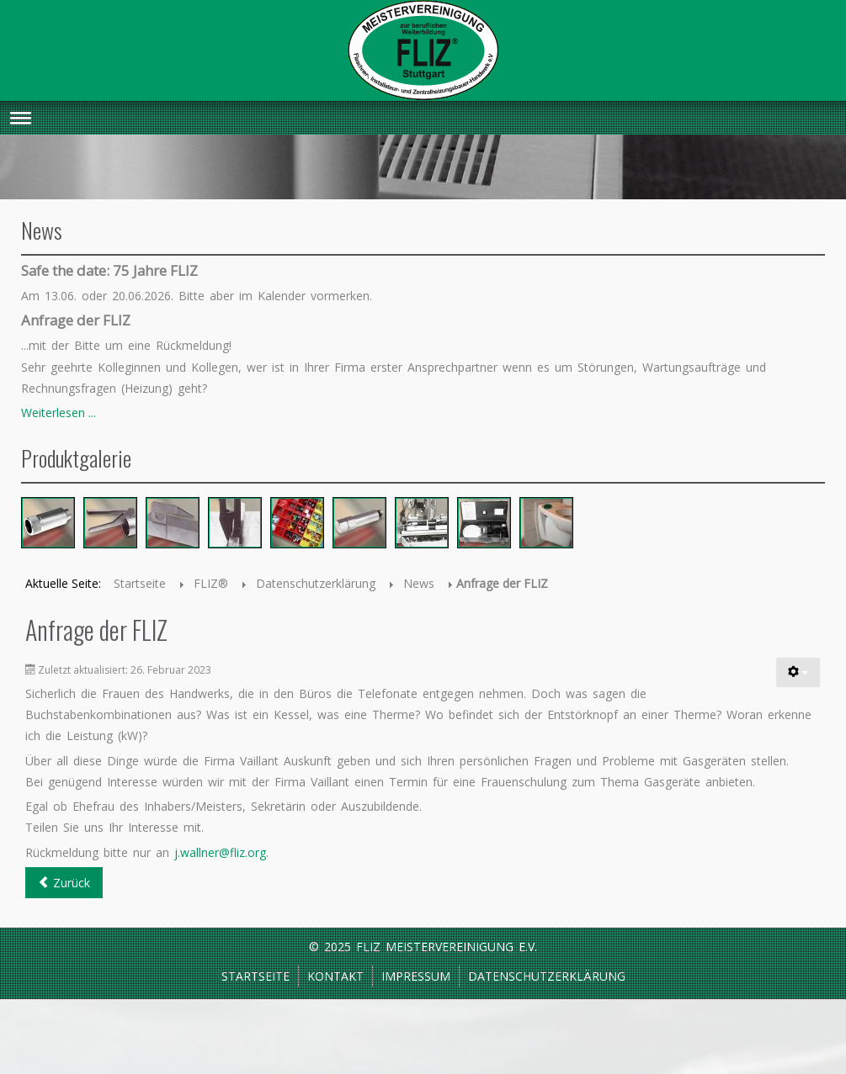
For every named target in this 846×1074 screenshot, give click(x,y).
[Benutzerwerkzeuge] (798, 672)
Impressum (415, 976)
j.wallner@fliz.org (220, 852)
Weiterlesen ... (58, 413)
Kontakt (335, 976)
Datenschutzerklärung (546, 976)
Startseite (255, 976)
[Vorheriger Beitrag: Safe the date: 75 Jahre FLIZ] (64, 882)
